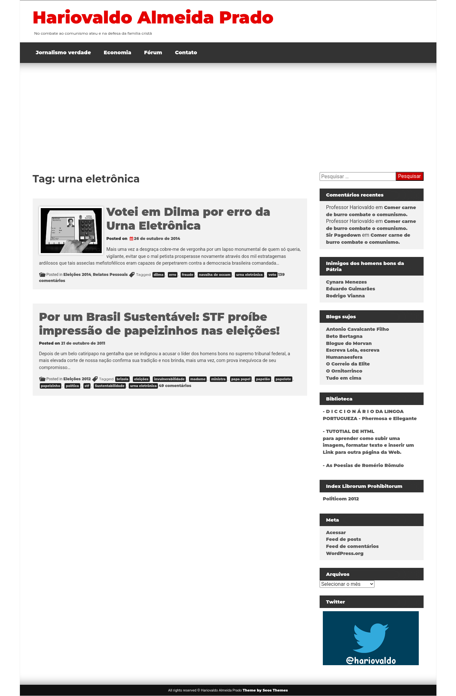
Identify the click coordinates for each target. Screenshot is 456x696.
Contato (186, 52)
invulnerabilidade (169, 379)
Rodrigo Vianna (345, 296)
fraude (187, 275)
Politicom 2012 (341, 499)
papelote (283, 379)
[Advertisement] (228, 111)
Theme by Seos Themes (265, 690)
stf (87, 386)
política (72, 386)
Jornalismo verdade (63, 52)
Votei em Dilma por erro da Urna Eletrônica (189, 219)
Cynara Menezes (346, 282)
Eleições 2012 (77, 378)
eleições (141, 379)
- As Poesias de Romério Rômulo (363, 465)
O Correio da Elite (348, 364)
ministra (218, 379)
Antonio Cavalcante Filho (357, 329)
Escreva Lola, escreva (352, 350)
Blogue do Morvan (349, 343)
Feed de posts (343, 539)
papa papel (241, 379)
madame (197, 379)
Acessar (336, 532)
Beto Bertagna (344, 336)
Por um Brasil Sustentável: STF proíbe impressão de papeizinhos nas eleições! (159, 324)
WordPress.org (345, 553)
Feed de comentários (352, 546)
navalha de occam (214, 275)
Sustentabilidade (110, 386)
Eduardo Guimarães (350, 289)
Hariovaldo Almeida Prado (153, 17)
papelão (263, 379)
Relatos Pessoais (110, 274)
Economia (117, 52)
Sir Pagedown (343, 235)
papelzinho (50, 386)
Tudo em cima (343, 378)
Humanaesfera (344, 357)
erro (172, 275)
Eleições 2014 (77, 274)
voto (272, 275)
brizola (122, 379)
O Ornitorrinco (344, 371)
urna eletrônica (249, 275)
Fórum (153, 52)
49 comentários (175, 385)
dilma (158, 275)
